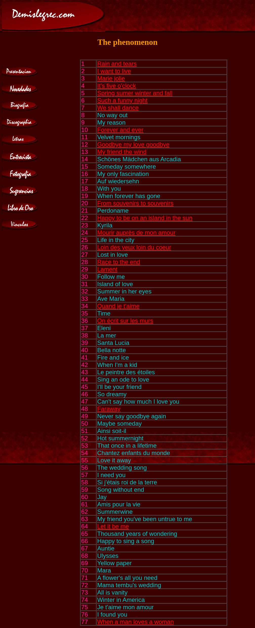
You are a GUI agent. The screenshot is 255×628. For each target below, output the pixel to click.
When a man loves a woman (135, 621)
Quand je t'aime (118, 306)
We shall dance (118, 107)
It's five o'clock (116, 85)
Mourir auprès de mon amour (136, 232)
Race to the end (118, 262)
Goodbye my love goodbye (133, 144)
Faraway (108, 408)
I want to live (114, 71)
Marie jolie (111, 78)
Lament (107, 269)
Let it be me (113, 526)
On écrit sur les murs (125, 320)
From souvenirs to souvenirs (135, 203)
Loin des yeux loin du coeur (134, 247)
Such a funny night (122, 100)
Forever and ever (120, 129)
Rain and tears (117, 63)
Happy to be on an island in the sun (144, 217)
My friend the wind (121, 151)
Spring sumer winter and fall (134, 93)
